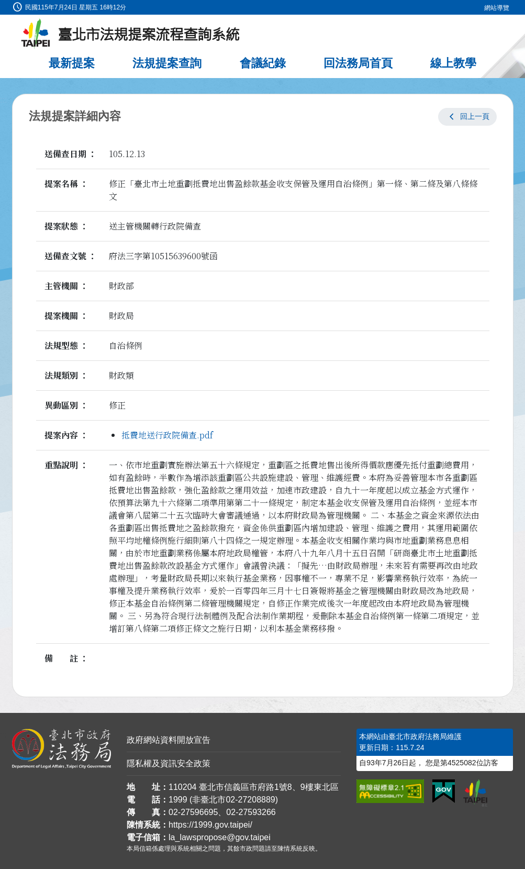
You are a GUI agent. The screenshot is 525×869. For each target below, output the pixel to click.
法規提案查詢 (167, 63)
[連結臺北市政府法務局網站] (61, 749)
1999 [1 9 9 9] (178, 799)
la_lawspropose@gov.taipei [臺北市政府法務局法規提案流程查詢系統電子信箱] (220, 837)
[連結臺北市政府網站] (475, 793)
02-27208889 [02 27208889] (250, 799)
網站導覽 (496, 8)
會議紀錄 (263, 63)
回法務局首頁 (358, 63)
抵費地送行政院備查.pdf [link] (167, 435)
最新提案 (72, 63)
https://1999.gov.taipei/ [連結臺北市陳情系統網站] (210, 824)
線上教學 (453, 63)
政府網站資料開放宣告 (168, 739)
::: (3, 6)
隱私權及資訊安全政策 (168, 763)
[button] (467, 117)
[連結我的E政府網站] (443, 791)
